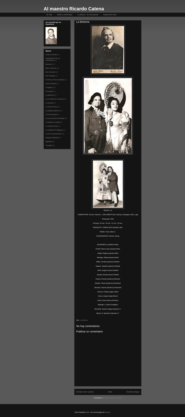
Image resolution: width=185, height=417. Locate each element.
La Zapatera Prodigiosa (54, 130)
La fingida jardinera (53, 111)
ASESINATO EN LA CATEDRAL (53, 59)
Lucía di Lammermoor (54, 134)
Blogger (107, 412)
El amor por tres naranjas (55, 80)
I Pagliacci (49, 87)
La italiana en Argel (53, 122)
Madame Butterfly (52, 138)
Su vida (49, 15)
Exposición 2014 (109, 15)
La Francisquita (51, 114)
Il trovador (49, 91)
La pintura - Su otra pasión (87, 15)
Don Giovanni (51, 72)
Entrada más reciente (85, 392)
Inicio (110, 392)
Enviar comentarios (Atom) (113, 398)
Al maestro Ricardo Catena (74, 8)
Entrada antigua (132, 392)
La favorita (49, 103)
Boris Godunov (51, 68)
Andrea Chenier (51, 55)
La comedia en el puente (55, 99)
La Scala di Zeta (51, 126)
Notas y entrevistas (64, 15)
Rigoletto (49, 141)
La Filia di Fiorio (51, 107)
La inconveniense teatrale (55, 118)
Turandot (49, 145)
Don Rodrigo (50, 76)
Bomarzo (49, 64)
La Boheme (84, 320)
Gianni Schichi (51, 84)
